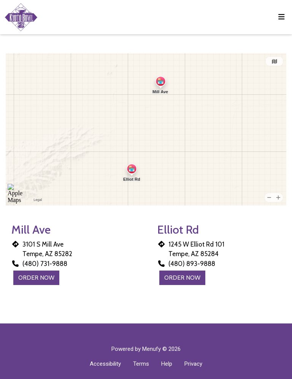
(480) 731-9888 (44, 264)
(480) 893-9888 (191, 264)
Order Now (36, 277)
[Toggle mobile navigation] (281, 17)
